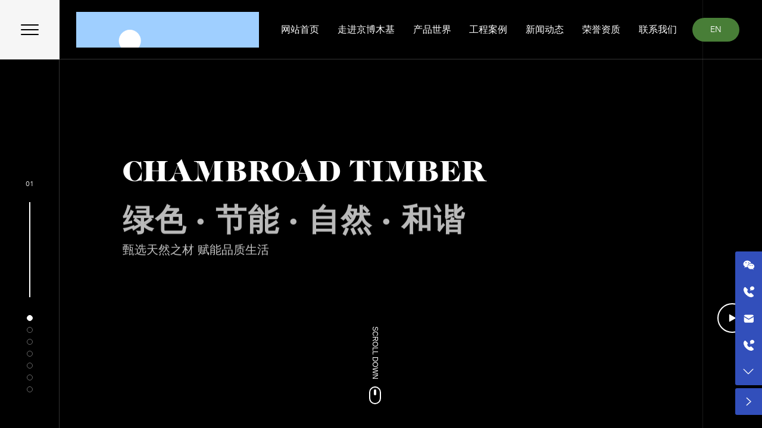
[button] (30, 318)
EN (716, 29)
